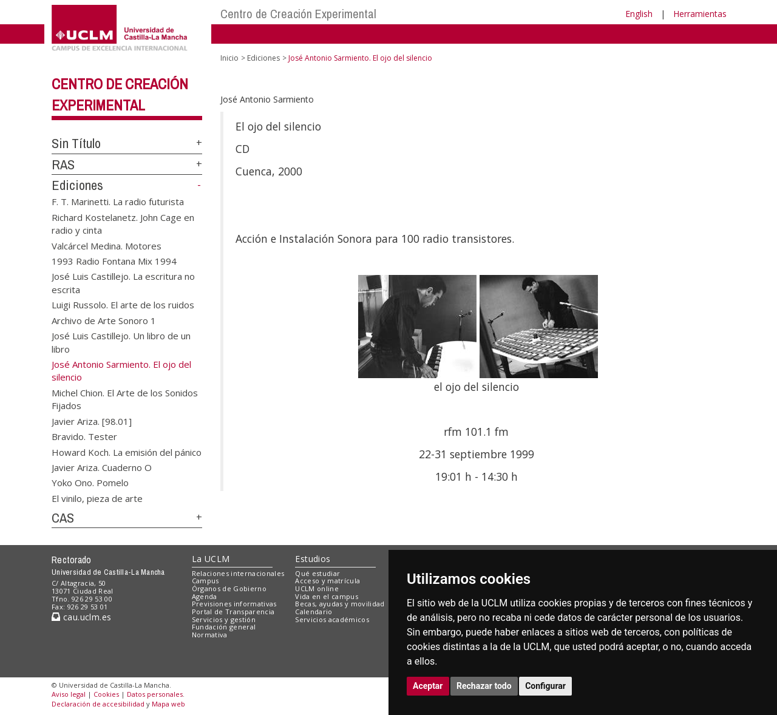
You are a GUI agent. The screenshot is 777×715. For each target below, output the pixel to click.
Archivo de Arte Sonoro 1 (104, 320)
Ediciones (77, 185)
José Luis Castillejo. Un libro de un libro (121, 342)
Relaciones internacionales (238, 573)
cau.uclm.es (81, 617)
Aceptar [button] (428, 686)
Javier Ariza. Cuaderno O (102, 467)
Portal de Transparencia (233, 611)
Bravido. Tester (84, 436)
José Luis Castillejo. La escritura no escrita (123, 282)
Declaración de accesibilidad (98, 703)
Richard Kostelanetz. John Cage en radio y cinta (123, 223)
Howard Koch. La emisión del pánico (127, 452)
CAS (63, 518)
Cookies (106, 694)
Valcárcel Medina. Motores (106, 245)
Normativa (210, 634)
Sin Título (76, 143)
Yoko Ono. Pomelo (90, 482)
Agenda (204, 596)
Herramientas (700, 13)
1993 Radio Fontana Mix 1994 (114, 261)
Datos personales (155, 694)
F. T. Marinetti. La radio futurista (118, 201)
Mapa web (168, 703)
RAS (63, 164)
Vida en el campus (326, 596)
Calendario (313, 611)
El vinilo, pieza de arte (97, 498)
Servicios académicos (332, 619)
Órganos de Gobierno (229, 588)
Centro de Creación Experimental (298, 13)
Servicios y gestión (224, 619)
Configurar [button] (545, 686)
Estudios (312, 558)
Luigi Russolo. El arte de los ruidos (123, 305)
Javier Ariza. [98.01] (92, 421)
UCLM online (317, 588)
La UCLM (211, 558)
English (639, 13)
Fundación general (224, 626)
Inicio (229, 58)
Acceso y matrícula (327, 580)
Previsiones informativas (234, 603)
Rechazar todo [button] (484, 686)
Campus (205, 580)
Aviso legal (69, 694)
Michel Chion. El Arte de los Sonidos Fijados (125, 398)
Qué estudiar (317, 573)
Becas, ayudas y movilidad (339, 603)
